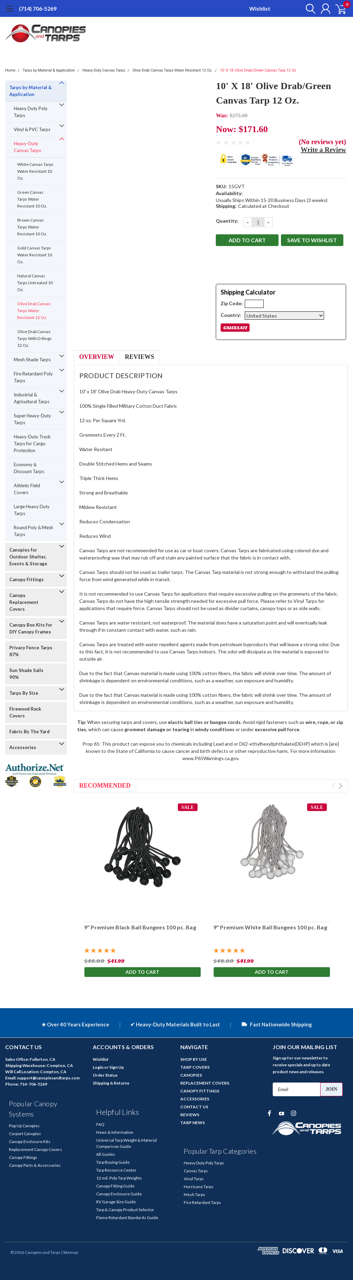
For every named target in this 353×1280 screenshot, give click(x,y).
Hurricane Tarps (198, 1186)
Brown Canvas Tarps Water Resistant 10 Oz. (32, 226)
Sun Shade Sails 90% (26, 674)
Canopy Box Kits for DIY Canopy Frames (30, 628)
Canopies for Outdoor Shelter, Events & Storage (28, 556)
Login (98, 1067)
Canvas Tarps (196, 1170)
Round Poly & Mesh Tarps (33, 531)
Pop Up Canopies (24, 1125)
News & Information (114, 1132)
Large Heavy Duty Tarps (32, 510)
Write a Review (323, 149)
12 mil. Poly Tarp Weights (119, 1178)
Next (340, 785)
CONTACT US (194, 1106)
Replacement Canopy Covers (35, 1149)
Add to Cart (142, 972)
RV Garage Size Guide (116, 1201)
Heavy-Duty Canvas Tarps (103, 70)
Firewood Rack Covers (25, 712)
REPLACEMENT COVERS (204, 1083)
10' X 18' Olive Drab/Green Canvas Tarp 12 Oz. (258, 70)
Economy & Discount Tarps (29, 468)
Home (10, 70)
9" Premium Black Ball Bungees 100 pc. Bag (140, 927)
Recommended (105, 785)
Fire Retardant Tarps (202, 1202)
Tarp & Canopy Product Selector (125, 1209)
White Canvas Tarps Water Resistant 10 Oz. (35, 171)
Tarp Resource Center (116, 1170)
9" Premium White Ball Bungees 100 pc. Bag (270, 927)
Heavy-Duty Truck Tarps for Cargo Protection (32, 443)
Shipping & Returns (111, 1083)
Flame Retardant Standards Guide (127, 1217)
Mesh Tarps (194, 1194)
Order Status (105, 1075)
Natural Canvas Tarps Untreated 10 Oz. (35, 282)
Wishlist (259, 8)
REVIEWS (189, 1114)
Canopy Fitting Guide (115, 1185)
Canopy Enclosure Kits (29, 1141)
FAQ (100, 1124)
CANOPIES (191, 1075)
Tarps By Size (23, 693)
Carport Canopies (25, 1133)
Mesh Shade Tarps (32, 359)
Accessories (22, 747)
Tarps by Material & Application (49, 70)
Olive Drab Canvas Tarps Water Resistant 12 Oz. (172, 70)
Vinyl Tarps (194, 1178)
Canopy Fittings (26, 579)
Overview (96, 356)
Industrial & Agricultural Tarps (31, 398)
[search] (307, 8)
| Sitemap (69, 1252)
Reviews (139, 356)
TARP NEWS (192, 1122)
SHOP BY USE (193, 1059)
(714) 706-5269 (38, 8)
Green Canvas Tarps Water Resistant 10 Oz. (32, 199)
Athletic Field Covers (27, 489)
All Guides (105, 1154)
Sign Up (116, 1067)
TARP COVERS (195, 1067)
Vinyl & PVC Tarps (32, 129)
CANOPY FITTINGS (199, 1091)
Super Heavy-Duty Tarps (32, 419)
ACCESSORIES (194, 1098)
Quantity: (227, 221)
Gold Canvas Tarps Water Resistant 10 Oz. (34, 254)
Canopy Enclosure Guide (119, 1193)
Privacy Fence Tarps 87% (30, 651)
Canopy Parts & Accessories (35, 1165)
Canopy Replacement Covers (23, 602)
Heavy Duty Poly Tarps (31, 112)
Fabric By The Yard (29, 731)
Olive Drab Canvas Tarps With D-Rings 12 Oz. (34, 338)
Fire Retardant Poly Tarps (33, 377)
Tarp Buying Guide (113, 1162)
